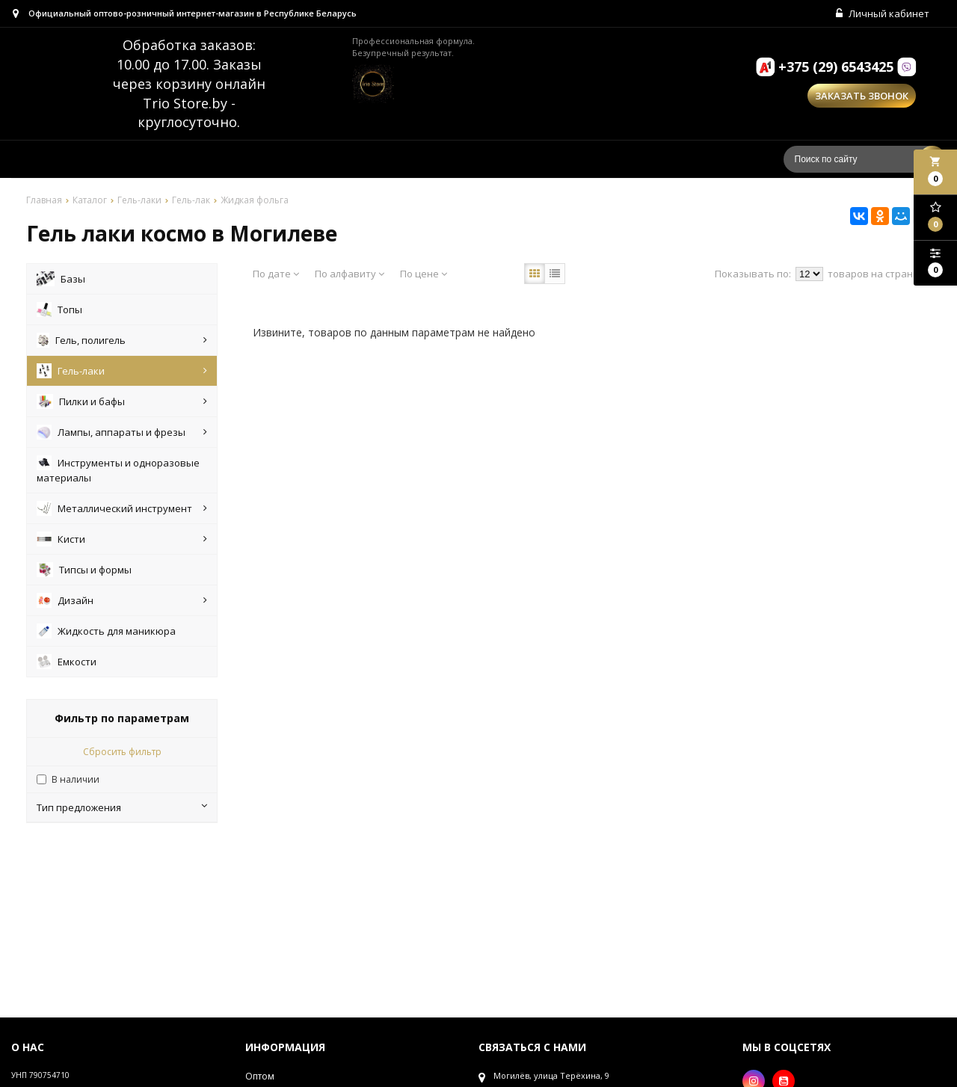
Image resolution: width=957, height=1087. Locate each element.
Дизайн (122, 602)
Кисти (122, 541)
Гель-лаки (122, 373)
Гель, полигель (122, 342)
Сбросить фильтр (122, 754)
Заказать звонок (861, 98)
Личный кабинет (884, 15)
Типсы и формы (84, 571)
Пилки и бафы (122, 403)
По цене (423, 276)
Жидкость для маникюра (106, 633)
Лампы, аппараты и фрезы (122, 434)
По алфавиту (349, 276)
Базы (61, 281)
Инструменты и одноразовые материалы (118, 472)
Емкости (66, 663)
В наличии (75, 781)
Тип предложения (122, 809)
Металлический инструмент (122, 510)
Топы (59, 311)
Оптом (259, 1078)
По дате (276, 276)
